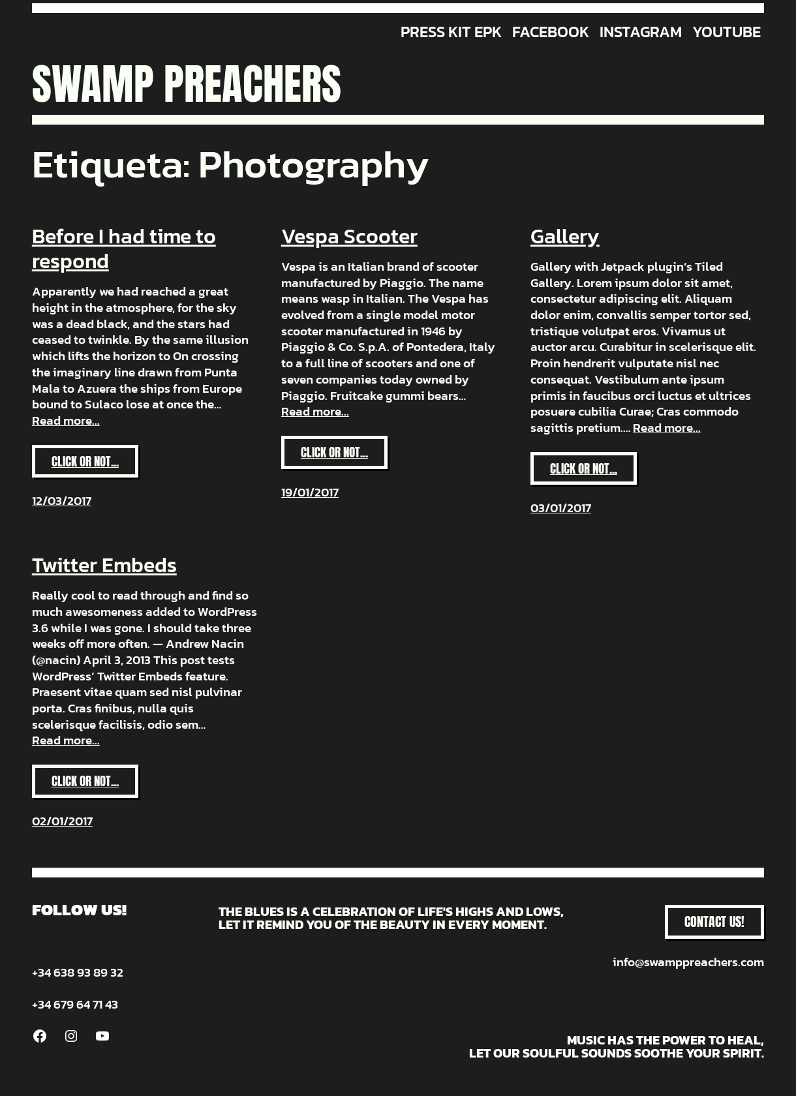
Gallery (565, 236)
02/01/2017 (62, 821)
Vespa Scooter (349, 236)
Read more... (66, 421)
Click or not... (95, 464)
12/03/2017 (61, 500)
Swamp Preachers (186, 83)
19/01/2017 (310, 492)
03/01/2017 (560, 507)
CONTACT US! (714, 921)
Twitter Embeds (104, 565)
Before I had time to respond (124, 249)
